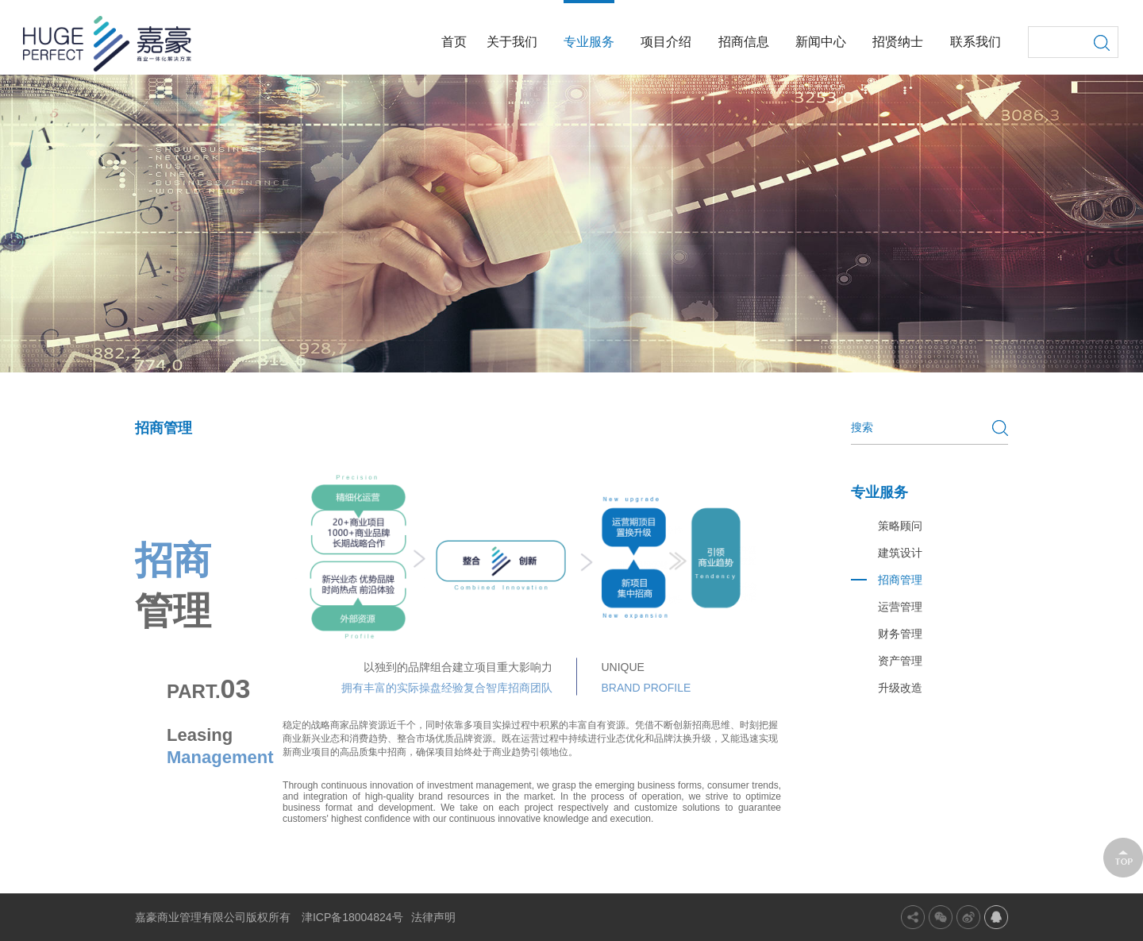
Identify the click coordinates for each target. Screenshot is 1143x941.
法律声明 (433, 917)
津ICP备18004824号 (352, 917)
